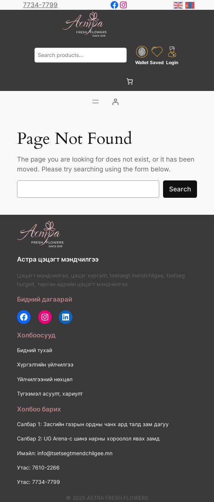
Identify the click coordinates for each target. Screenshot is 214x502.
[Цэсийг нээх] (95, 101)
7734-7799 (40, 5)
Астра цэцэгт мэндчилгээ (58, 259)
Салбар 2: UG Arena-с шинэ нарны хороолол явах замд (88, 438)
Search (180, 189)
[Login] (115, 101)
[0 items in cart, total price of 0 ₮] (129, 81)
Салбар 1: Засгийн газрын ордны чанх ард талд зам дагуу (93, 424)
